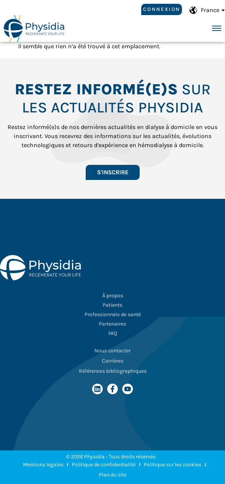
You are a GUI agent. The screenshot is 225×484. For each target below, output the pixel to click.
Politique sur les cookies (172, 464)
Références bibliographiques (112, 371)
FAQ (112, 333)
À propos (112, 295)
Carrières (112, 361)
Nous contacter (112, 350)
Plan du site (112, 475)
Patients (112, 305)
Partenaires (112, 324)
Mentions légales (43, 464)
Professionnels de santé (113, 314)
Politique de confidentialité (104, 464)
